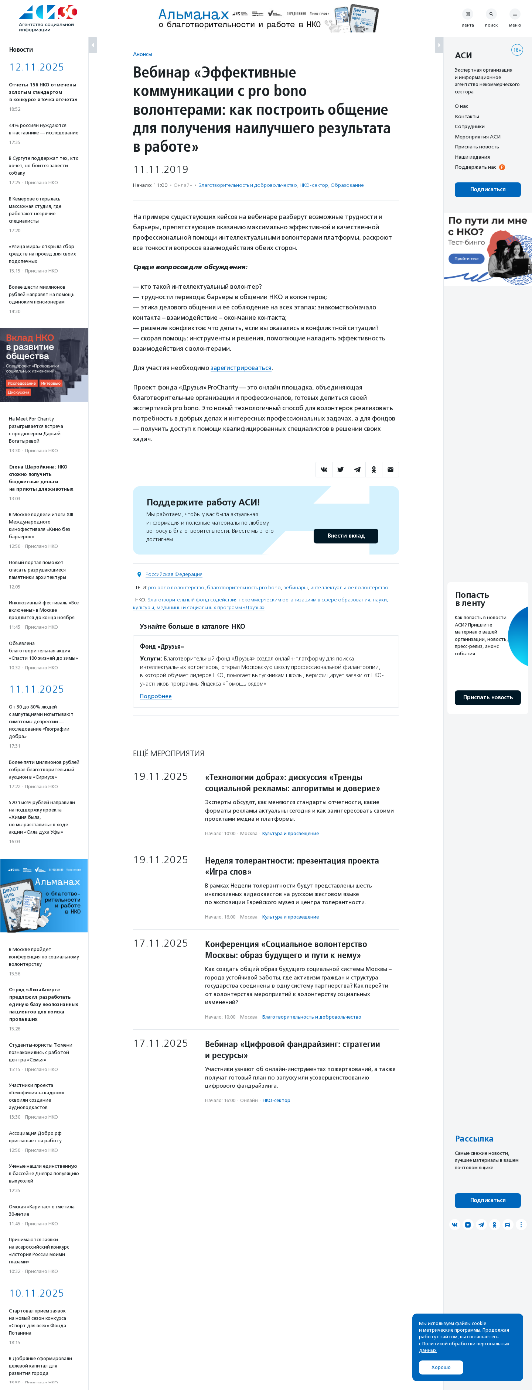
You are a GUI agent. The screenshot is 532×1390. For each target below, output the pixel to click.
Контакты (467, 116)
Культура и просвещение (290, 833)
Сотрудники (470, 126)
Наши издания (472, 157)
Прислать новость (477, 147)
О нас (461, 106)
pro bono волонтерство (176, 587)
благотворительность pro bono (244, 587)
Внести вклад (345, 535)
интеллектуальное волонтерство (349, 587)
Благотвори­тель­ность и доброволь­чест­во (247, 185)
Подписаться (488, 189)
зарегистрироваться (242, 367)
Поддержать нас (475, 167)
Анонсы (142, 54)
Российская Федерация (174, 574)
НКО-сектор (314, 185)
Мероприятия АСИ (478, 137)
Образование (347, 185)
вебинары (295, 587)
